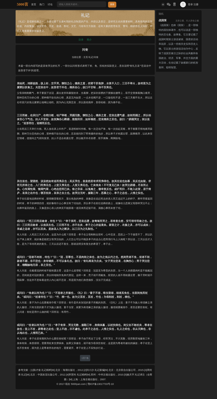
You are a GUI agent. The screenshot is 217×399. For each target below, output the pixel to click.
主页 (85, 57)
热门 (41, 4)
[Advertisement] (85, 160)
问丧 (96, 57)
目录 (81, 39)
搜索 (112, 4)
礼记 (91, 57)
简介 (89, 39)
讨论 (50, 4)
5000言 (22, 4)
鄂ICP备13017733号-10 (101, 384)
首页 (33, 4)
